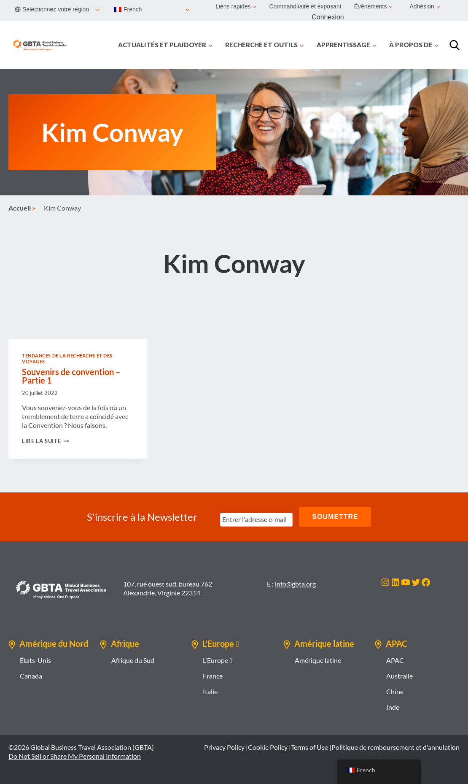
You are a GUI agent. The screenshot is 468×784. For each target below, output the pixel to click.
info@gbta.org (295, 584)
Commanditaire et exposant (305, 6)
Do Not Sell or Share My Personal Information (74, 756)
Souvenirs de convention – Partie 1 (71, 376)
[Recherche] (454, 45)
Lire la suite (45, 441)
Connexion (328, 17)
